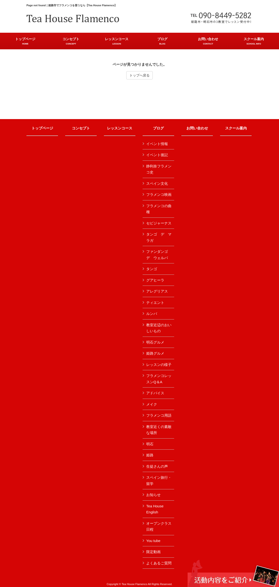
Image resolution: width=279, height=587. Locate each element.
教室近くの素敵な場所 (158, 430)
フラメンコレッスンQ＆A (158, 379)
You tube (153, 541)
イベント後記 (157, 155)
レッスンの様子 (158, 365)
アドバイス (155, 393)
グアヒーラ (155, 280)
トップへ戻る (139, 75)
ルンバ (151, 314)
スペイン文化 (157, 183)
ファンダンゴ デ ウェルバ (158, 254)
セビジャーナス (158, 223)
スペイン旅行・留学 (158, 480)
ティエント (155, 302)
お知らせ (153, 495)
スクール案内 (236, 128)
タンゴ (151, 269)
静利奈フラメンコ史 (158, 169)
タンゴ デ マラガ (158, 237)
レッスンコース (119, 128)
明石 (149, 444)
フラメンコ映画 (158, 194)
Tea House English (155, 509)
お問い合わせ (197, 128)
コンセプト (81, 128)
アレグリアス (157, 291)
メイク (151, 404)
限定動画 (153, 552)
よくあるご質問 (158, 563)
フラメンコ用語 (158, 415)
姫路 (149, 455)
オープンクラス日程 (158, 526)
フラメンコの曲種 (158, 209)
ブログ (158, 128)
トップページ (42, 128)
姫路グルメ (155, 353)
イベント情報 (157, 144)
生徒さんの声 (157, 466)
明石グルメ (155, 342)
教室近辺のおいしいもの (158, 328)
